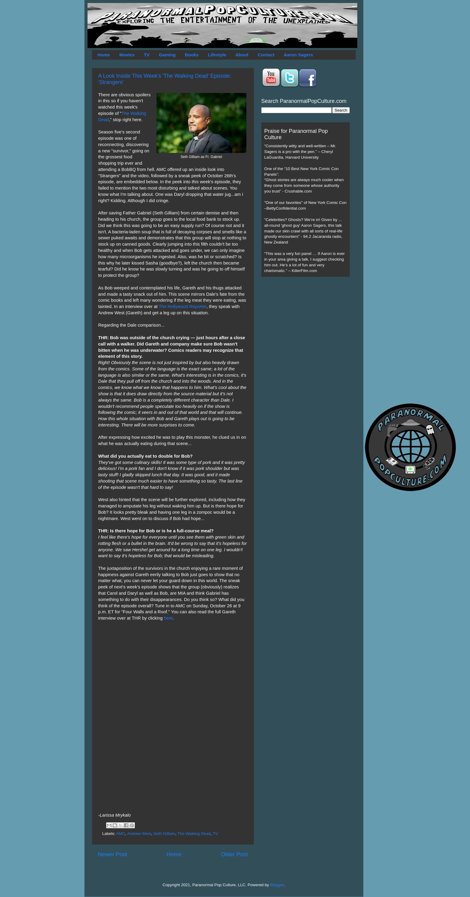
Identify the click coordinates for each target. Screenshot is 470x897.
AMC (120, 833)
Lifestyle (217, 54)
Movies (127, 54)
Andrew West (139, 833)
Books (192, 54)
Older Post (234, 854)
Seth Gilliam (164, 833)
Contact (266, 54)
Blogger (277, 885)
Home (103, 54)
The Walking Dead (194, 833)
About (242, 54)
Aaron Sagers (298, 54)
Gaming (167, 54)
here (168, 618)
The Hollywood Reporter (182, 306)
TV (147, 54)
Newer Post (112, 854)
